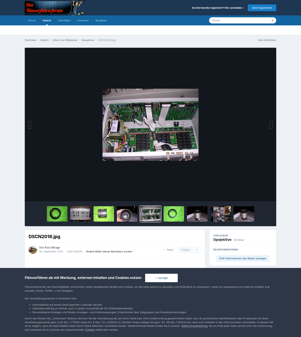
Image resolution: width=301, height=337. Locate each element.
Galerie (47, 22)
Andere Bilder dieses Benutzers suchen (109, 251)
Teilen (169, 249)
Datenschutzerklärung (194, 325)
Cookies (90, 329)
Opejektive (222, 240)
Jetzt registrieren (262, 7)
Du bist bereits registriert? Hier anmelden (218, 7)
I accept (161, 277)
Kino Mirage (52, 247)
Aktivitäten (64, 20)
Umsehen (83, 20)
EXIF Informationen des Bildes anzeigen (242, 258)
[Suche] (231, 20)
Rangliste (101, 20)
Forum (32, 20)
